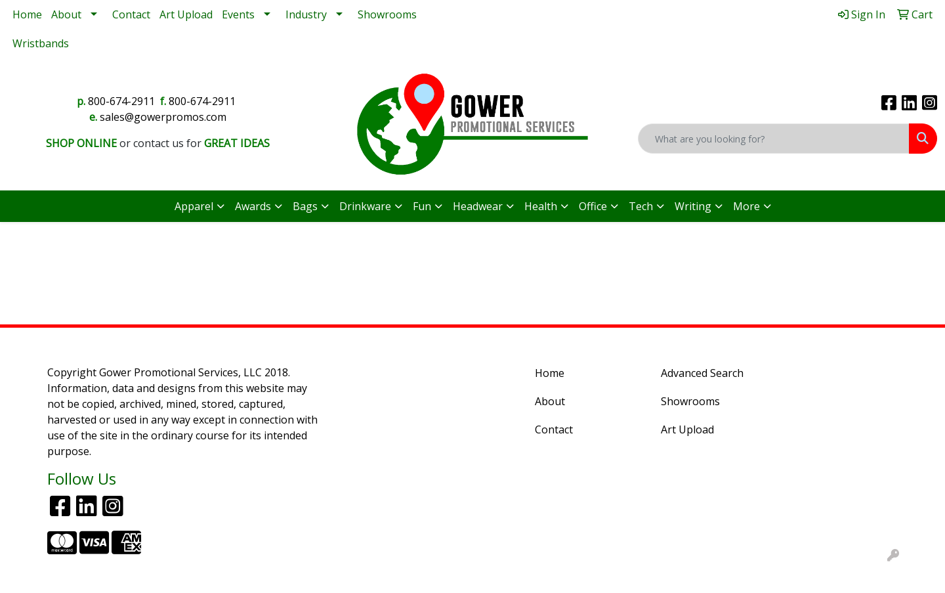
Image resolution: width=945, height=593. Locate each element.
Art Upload (186, 14)
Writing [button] (693, 206)
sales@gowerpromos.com (163, 117)
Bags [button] (305, 206)
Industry (306, 14)
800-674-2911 (121, 101)
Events (238, 14)
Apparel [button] (194, 206)
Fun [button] (422, 206)
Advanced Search (702, 373)
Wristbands (40, 43)
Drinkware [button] (365, 206)
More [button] (746, 206)
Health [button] (540, 206)
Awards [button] (253, 206)
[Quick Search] (774, 138)
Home (27, 14)
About (66, 14)
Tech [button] (641, 206)
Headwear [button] (478, 206)
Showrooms (387, 14)
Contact (131, 14)
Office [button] (593, 206)
